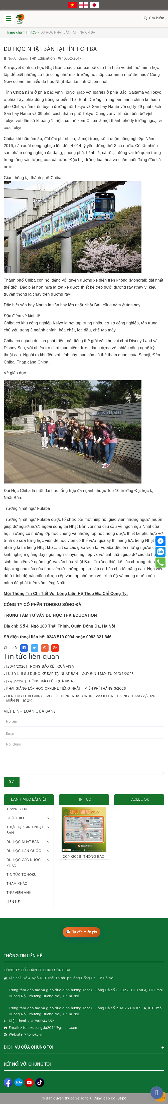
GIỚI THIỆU (16, 818)
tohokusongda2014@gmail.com (50, 1028)
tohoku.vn (35, 1034)
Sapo (121, 1098)
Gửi (12, 781)
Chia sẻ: (11, 648)
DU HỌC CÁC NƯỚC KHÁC (24, 863)
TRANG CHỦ (17, 809)
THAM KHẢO (17, 884)
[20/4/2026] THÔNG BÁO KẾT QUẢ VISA (40, 666)
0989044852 (42, 1021)
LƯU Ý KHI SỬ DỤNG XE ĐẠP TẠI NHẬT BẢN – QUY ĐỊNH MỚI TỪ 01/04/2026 (70, 674)
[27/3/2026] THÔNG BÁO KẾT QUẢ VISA (39, 681)
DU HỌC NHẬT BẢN (23, 842)
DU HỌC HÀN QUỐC (24, 851)
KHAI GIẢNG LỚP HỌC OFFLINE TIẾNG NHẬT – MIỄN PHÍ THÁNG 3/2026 (66, 688)
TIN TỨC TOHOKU (22, 875)
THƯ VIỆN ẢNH (19, 893)
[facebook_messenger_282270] (156, 1092)
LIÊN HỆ (13, 902)
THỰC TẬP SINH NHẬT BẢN (25, 830)
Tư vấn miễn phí (84, 932)
